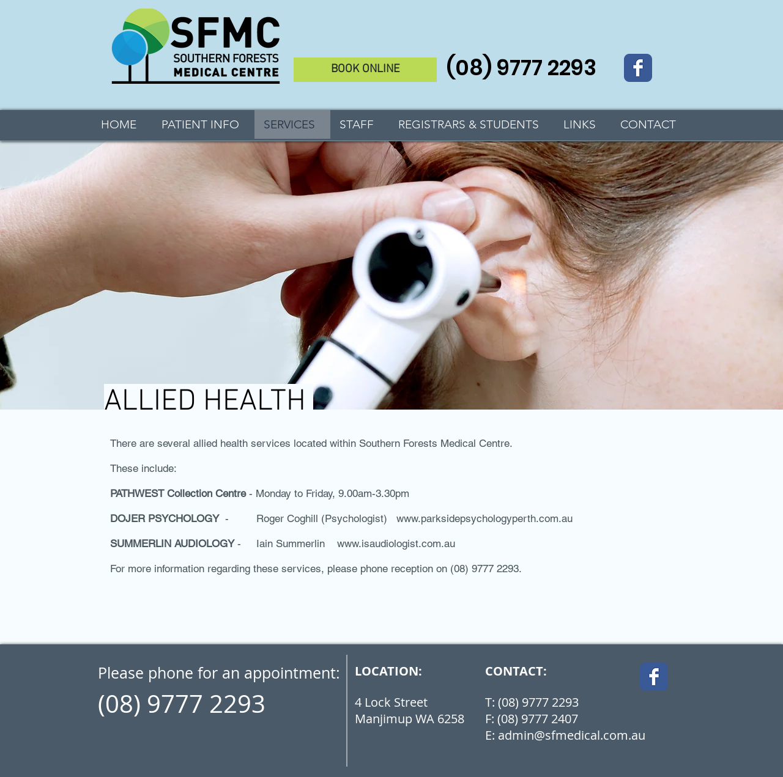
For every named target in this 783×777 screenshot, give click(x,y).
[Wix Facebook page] (638, 68)
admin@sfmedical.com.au (571, 735)
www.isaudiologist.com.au (396, 543)
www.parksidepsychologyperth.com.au (484, 518)
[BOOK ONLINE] (365, 69)
